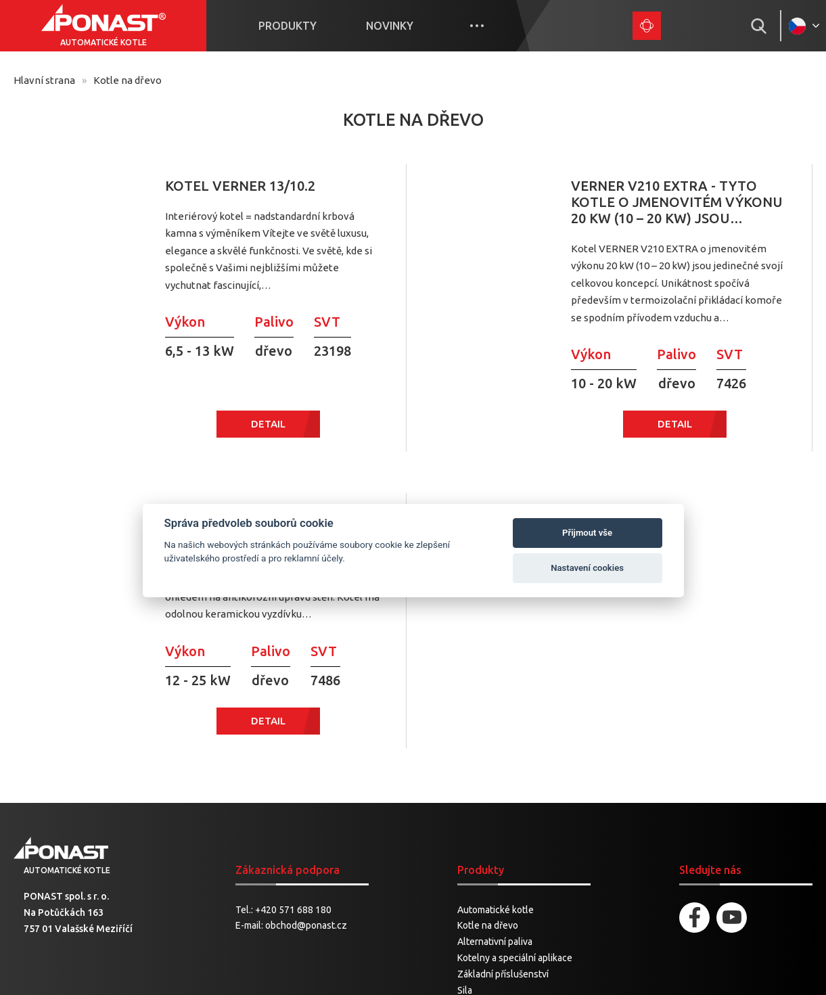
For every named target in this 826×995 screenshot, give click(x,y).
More (477, 25)
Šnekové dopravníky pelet (511, 851)
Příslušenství (484, 835)
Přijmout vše (587, 533)
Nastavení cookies (587, 568)
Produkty (287, 26)
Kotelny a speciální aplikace (514, 787)
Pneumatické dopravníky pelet (520, 867)
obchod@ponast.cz (306, 754)
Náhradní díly (484, 884)
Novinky (389, 26)
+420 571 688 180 (293, 739)
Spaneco (495, 973)
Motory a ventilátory (499, 900)
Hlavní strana (44, 80)
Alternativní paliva (494, 771)
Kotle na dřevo (487, 754)
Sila (464, 819)
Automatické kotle (495, 739)
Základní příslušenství (503, 803)
